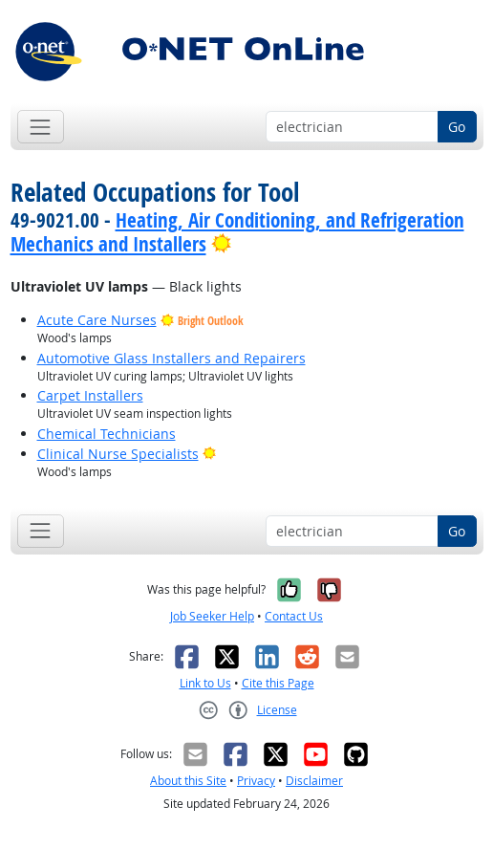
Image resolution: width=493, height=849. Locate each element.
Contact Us (294, 616)
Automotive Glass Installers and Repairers (171, 358)
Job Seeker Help (212, 616)
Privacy (256, 781)
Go (456, 127)
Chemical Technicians (106, 433)
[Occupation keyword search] (352, 127)
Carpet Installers (90, 395)
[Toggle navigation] (40, 126)
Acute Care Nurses (97, 320)
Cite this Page (278, 683)
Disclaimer (314, 781)
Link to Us (205, 683)
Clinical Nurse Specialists (118, 454)
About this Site (188, 781)
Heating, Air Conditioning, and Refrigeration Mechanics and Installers (237, 232)
